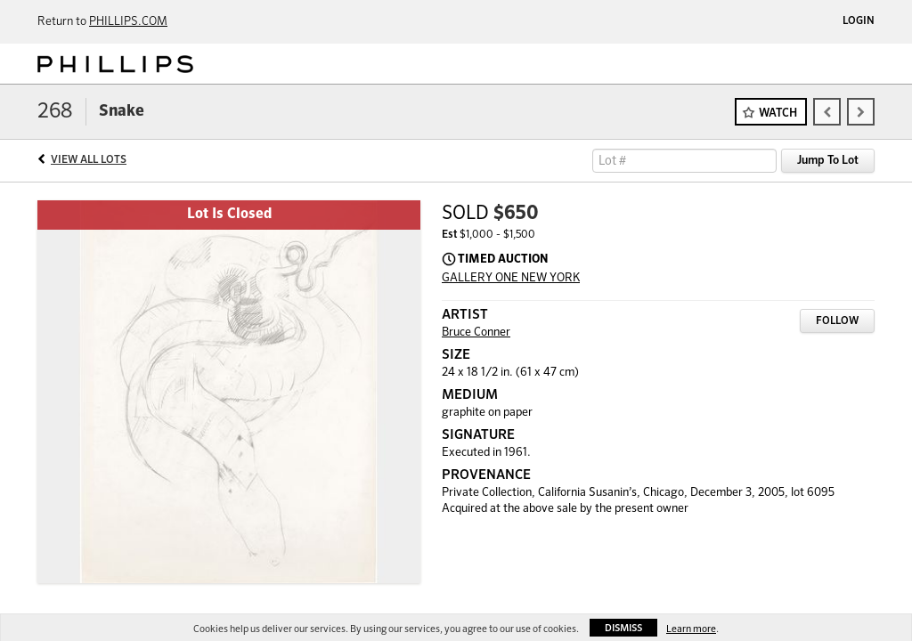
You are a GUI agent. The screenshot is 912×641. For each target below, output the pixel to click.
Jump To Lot (828, 160)
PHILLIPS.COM (128, 22)
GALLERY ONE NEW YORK (511, 278)
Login (859, 21)
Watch (778, 113)
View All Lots (88, 160)
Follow (837, 321)
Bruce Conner (476, 332)
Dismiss (623, 628)
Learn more (691, 629)
